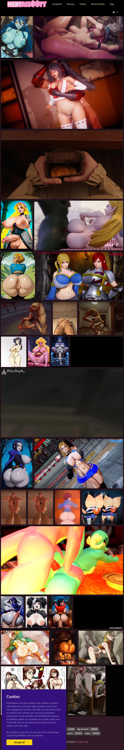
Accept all (19, 742)
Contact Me (82, 741)
